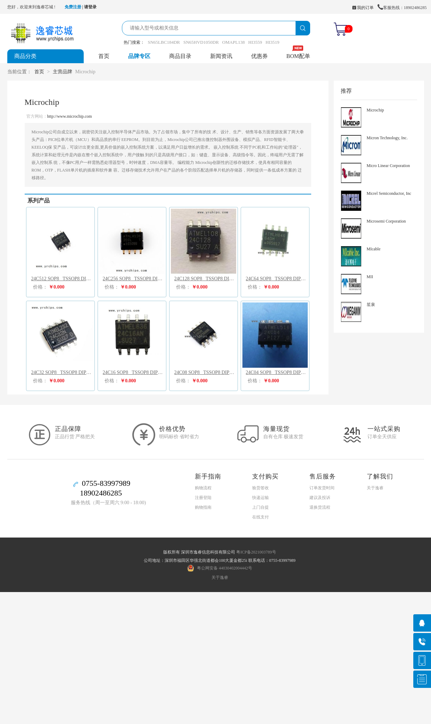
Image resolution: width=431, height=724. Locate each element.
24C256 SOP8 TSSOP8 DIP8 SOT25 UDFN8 (134, 278)
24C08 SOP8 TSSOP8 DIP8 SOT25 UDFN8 (205, 372)
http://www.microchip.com (69, 116)
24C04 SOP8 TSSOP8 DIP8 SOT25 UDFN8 (277, 372)
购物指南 (203, 507)
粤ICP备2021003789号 (256, 552)
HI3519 (273, 42)
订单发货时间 (321, 487)
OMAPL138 (233, 42)
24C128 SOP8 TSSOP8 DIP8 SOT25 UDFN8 (205, 278)
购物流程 (203, 487)
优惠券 (259, 56)
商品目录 (180, 56)
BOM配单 (298, 56)
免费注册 (73, 7)
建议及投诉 (319, 497)
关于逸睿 (375, 487)
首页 (103, 56)
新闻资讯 (221, 56)
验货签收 (260, 487)
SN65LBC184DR (164, 42)
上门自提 (260, 507)
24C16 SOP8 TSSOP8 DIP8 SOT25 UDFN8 (134, 372)
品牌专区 (139, 56)
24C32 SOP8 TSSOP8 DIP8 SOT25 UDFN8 (62, 372)
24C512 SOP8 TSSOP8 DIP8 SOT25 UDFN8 (62, 278)
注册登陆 (203, 497)
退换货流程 (319, 507)
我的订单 (363, 7)
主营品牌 (62, 71)
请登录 (90, 7)
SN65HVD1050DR (201, 42)
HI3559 (255, 42)
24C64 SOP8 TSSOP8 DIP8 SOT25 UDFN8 (277, 278)
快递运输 (260, 497)
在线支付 (260, 517)
